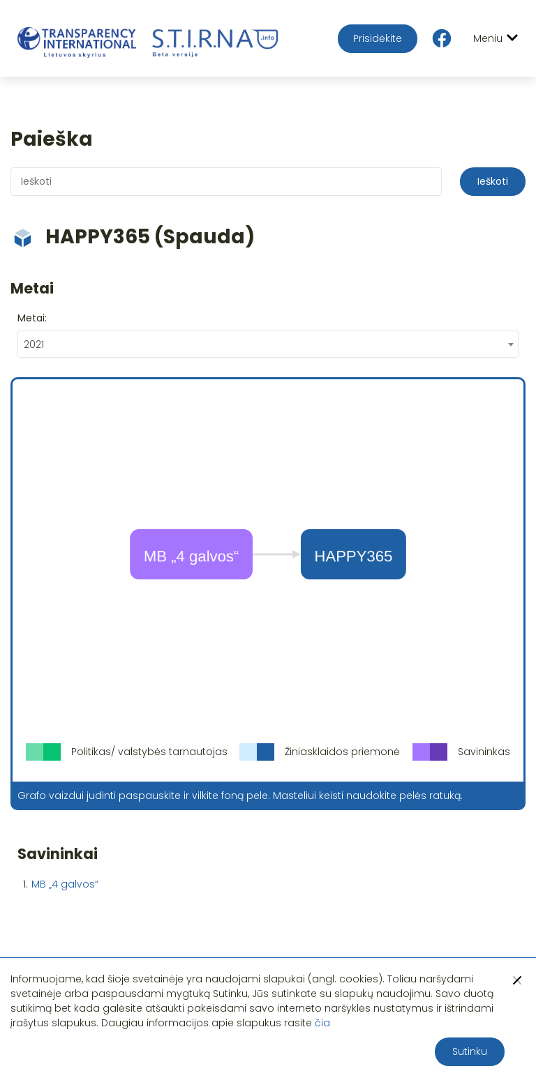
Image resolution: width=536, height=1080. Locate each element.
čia (322, 1023)
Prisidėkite (377, 38)
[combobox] (268, 344)
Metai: (32, 318)
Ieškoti (492, 181)
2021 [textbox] (34, 344)
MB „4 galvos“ (64, 884)
